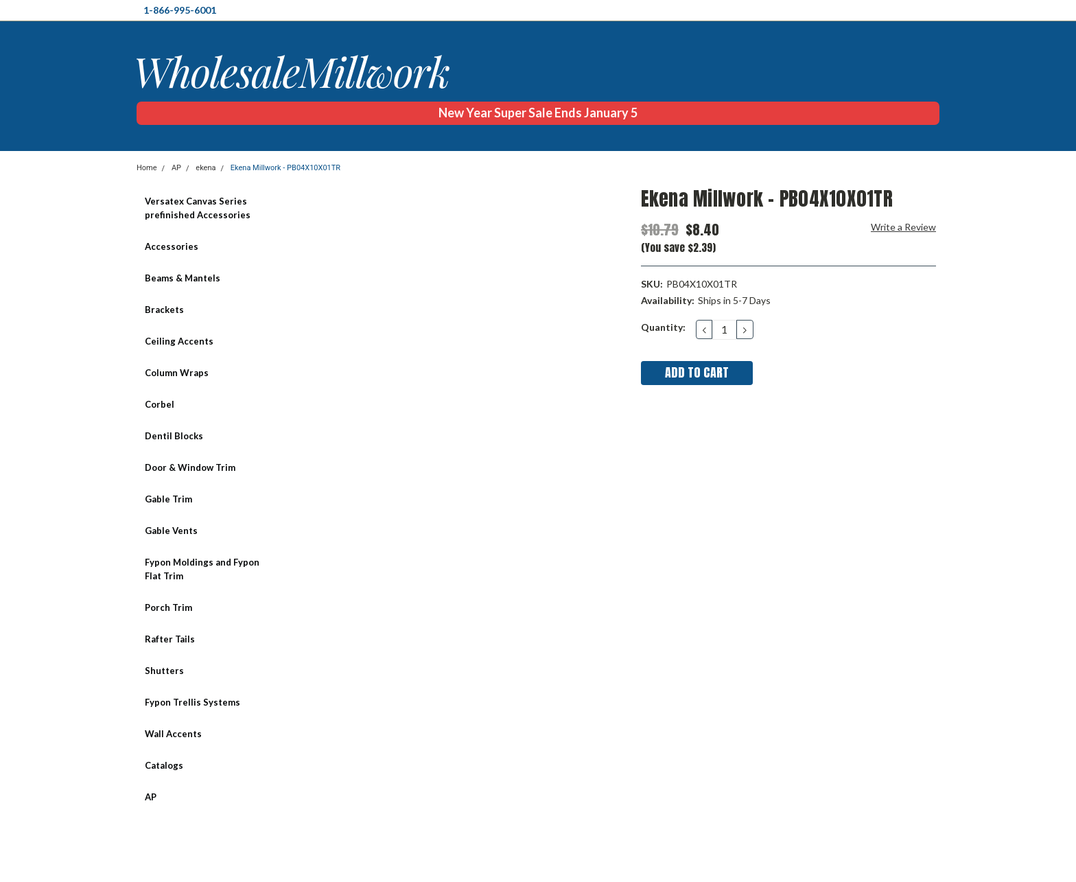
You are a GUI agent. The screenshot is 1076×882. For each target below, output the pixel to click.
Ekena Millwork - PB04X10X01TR (285, 167)
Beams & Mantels (182, 277)
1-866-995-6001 (179, 10)
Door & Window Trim (190, 467)
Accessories (171, 246)
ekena (205, 167)
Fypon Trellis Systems (192, 702)
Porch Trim (168, 607)
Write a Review (903, 227)
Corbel (159, 404)
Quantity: (663, 327)
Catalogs (164, 765)
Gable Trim (168, 499)
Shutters (164, 670)
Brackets (164, 309)
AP (176, 167)
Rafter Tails (170, 639)
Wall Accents (173, 733)
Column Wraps (177, 372)
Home (147, 167)
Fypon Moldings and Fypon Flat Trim (202, 569)
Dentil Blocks (174, 435)
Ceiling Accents (179, 341)
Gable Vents (171, 530)
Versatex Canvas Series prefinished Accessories (197, 208)
